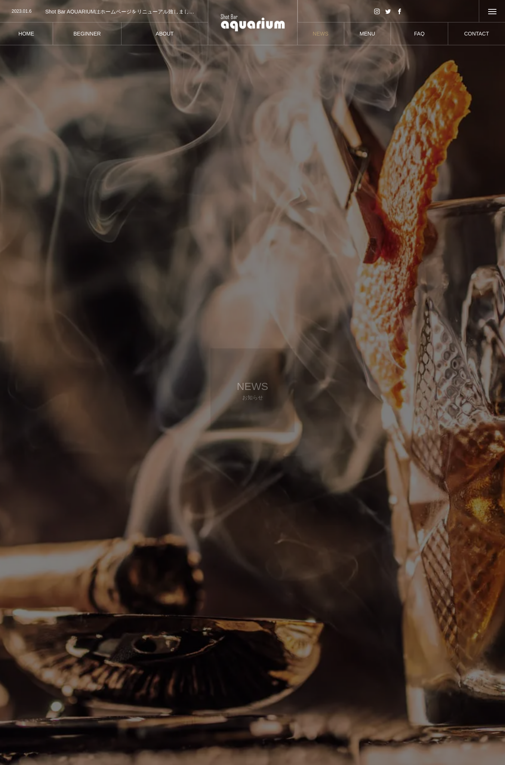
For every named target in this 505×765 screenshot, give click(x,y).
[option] (104, 12)
